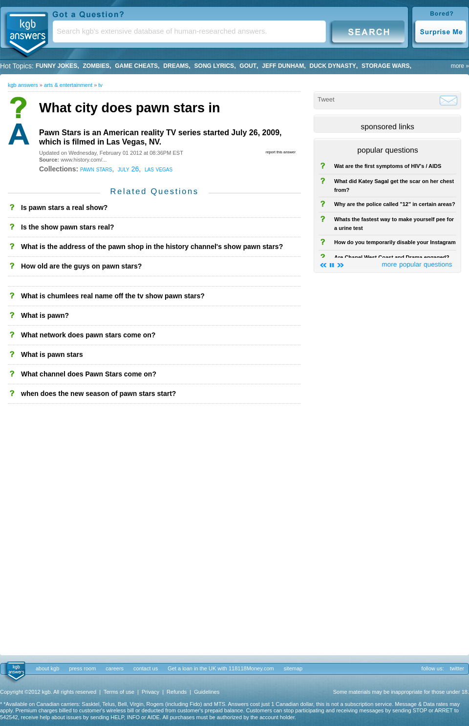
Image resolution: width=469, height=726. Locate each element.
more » (460, 65)
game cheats (136, 65)
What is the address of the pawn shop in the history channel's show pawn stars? (152, 246)
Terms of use (119, 692)
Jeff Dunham (283, 65)
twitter (457, 668)
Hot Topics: (17, 66)
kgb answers (23, 85)
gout (247, 65)
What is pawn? (45, 315)
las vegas (158, 169)
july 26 (128, 169)
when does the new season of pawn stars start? (98, 393)
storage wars (385, 65)
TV (100, 85)
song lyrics (214, 65)
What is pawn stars (52, 354)
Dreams (176, 65)
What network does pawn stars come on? (88, 335)
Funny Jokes (56, 65)
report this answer (281, 152)
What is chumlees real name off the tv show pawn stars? (113, 296)
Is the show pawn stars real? (67, 227)
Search (368, 31)
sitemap (293, 668)
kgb (15, 672)
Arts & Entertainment (68, 85)
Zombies (96, 65)
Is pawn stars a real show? (64, 207)
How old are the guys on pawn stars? (81, 266)
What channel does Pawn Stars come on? (88, 374)
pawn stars (96, 169)
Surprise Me (440, 31)
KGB (27, 32)
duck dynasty (333, 65)
